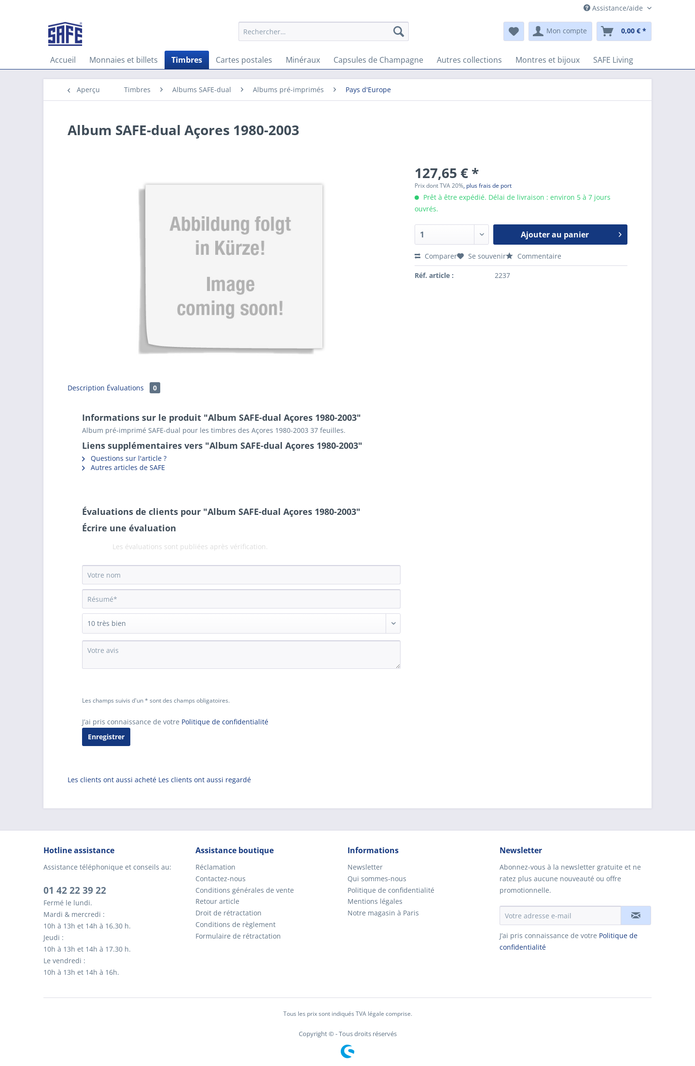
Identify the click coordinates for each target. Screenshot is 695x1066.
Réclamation (215, 867)
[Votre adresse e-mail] (560, 915)
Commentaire (533, 256)
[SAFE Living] (613, 60)
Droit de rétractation (228, 912)
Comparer (436, 256)
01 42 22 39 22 (74, 890)
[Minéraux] (303, 60)
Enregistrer (106, 736)
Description (86, 387)
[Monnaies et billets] (124, 60)
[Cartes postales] (244, 60)
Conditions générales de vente (244, 890)
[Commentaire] (241, 623)
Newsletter (365, 867)
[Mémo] (513, 31)
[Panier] (624, 31)
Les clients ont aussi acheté (112, 779)
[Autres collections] (469, 60)
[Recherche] (399, 31)
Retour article (217, 901)
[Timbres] (187, 60)
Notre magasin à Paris (383, 912)
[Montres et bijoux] (547, 60)
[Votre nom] (241, 574)
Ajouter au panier (571, 233)
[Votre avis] (241, 654)
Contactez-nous (220, 878)
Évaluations (133, 387)
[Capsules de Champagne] (378, 60)
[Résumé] (241, 599)
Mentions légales (375, 901)
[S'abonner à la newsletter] (636, 915)
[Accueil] (63, 60)
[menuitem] (323, 36)
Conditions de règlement (235, 924)
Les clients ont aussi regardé (204, 779)
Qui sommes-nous (377, 878)
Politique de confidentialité (224, 721)
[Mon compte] (560, 31)
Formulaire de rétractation (238, 936)
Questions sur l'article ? (124, 458)
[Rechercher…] (323, 31)
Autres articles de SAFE (123, 467)
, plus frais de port (487, 185)
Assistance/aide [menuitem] (614, 8)
